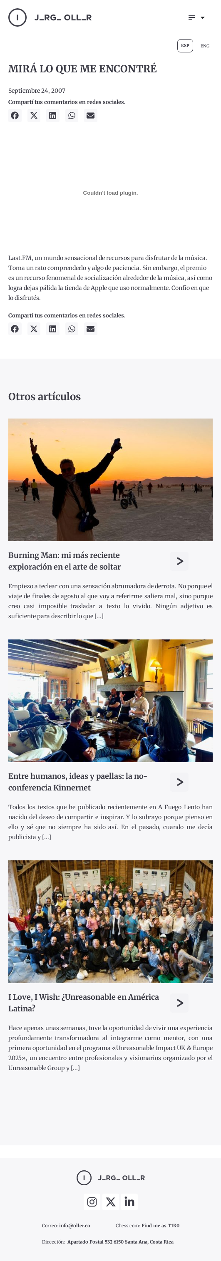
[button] (15, 115)
